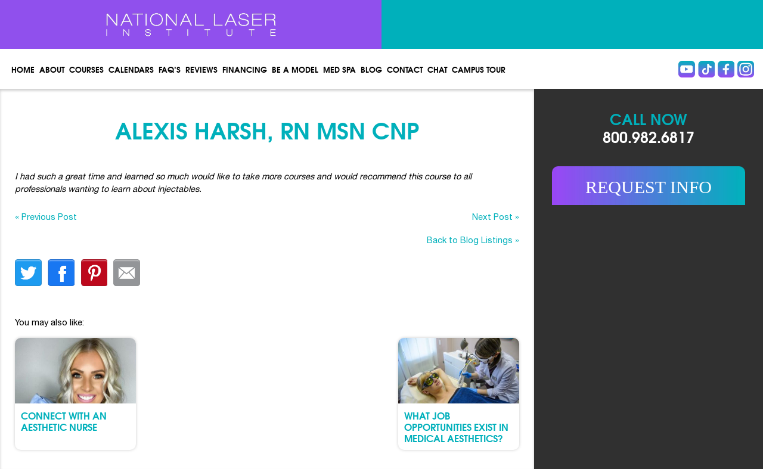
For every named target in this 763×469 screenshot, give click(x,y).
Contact (405, 69)
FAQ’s (170, 69)
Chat (437, 69)
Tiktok (706, 69)
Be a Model (295, 69)
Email (126, 272)
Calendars (131, 69)
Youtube (686, 69)
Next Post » (495, 217)
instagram (745, 69)
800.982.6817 (648, 136)
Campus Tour (478, 69)
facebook (61, 272)
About (51, 69)
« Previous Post (46, 217)
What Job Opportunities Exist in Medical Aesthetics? (456, 426)
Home (23, 69)
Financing (244, 69)
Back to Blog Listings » (473, 240)
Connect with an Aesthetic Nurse (64, 421)
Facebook (726, 69)
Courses (86, 69)
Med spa (339, 69)
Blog (371, 69)
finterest (93, 272)
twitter (28, 272)
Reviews (201, 69)
